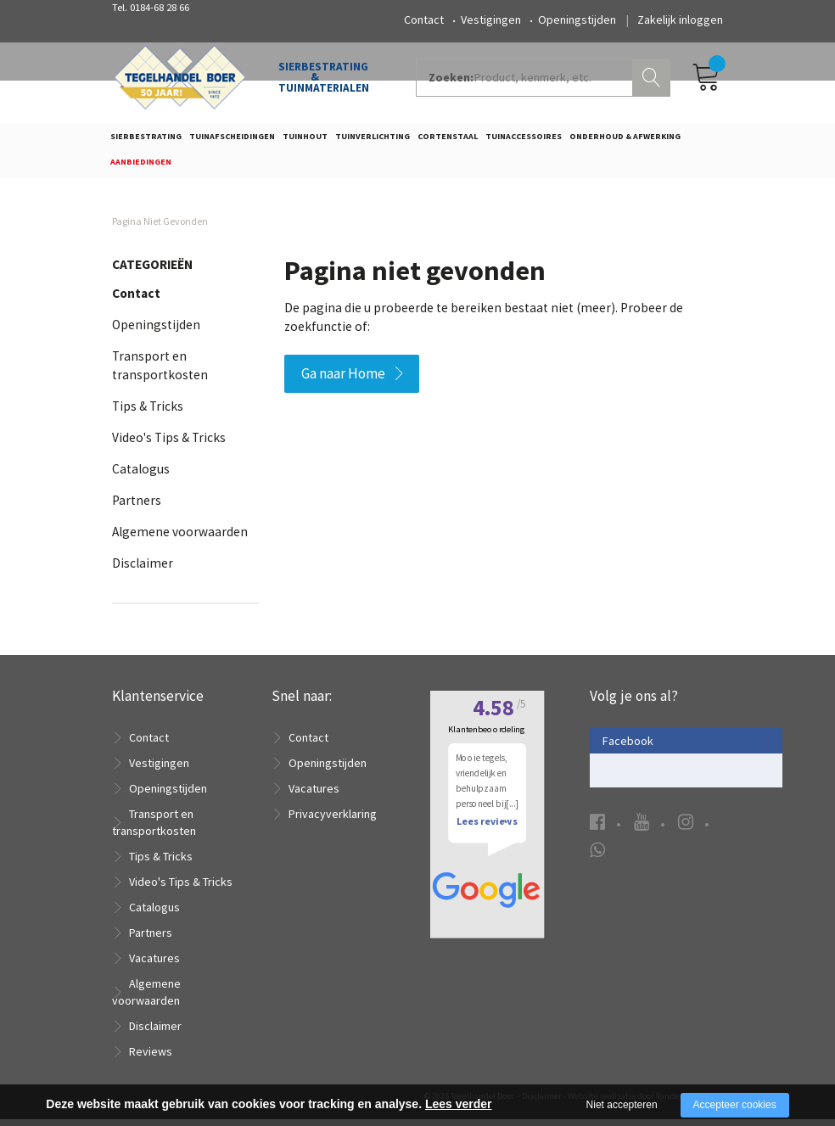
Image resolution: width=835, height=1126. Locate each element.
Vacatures (154, 964)
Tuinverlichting (372, 141)
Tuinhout (305, 141)
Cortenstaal (448, 141)
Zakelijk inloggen (680, 19)
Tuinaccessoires (523, 141)
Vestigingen (491, 19)
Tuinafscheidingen (232, 141)
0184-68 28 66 (159, 7)
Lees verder (458, 1104)
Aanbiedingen (140, 165)
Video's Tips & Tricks (169, 443)
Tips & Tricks (147, 412)
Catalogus (141, 475)
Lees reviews (487, 846)
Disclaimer (142, 569)
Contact (424, 19)
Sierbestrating (146, 141)
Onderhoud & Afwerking (625, 141)
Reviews (150, 1058)
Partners (136, 506)
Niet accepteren (622, 1105)
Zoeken (653, 81)
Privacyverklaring (333, 820)
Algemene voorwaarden (180, 537)
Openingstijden (577, 19)
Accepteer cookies (734, 1105)
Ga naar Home (343, 379)
